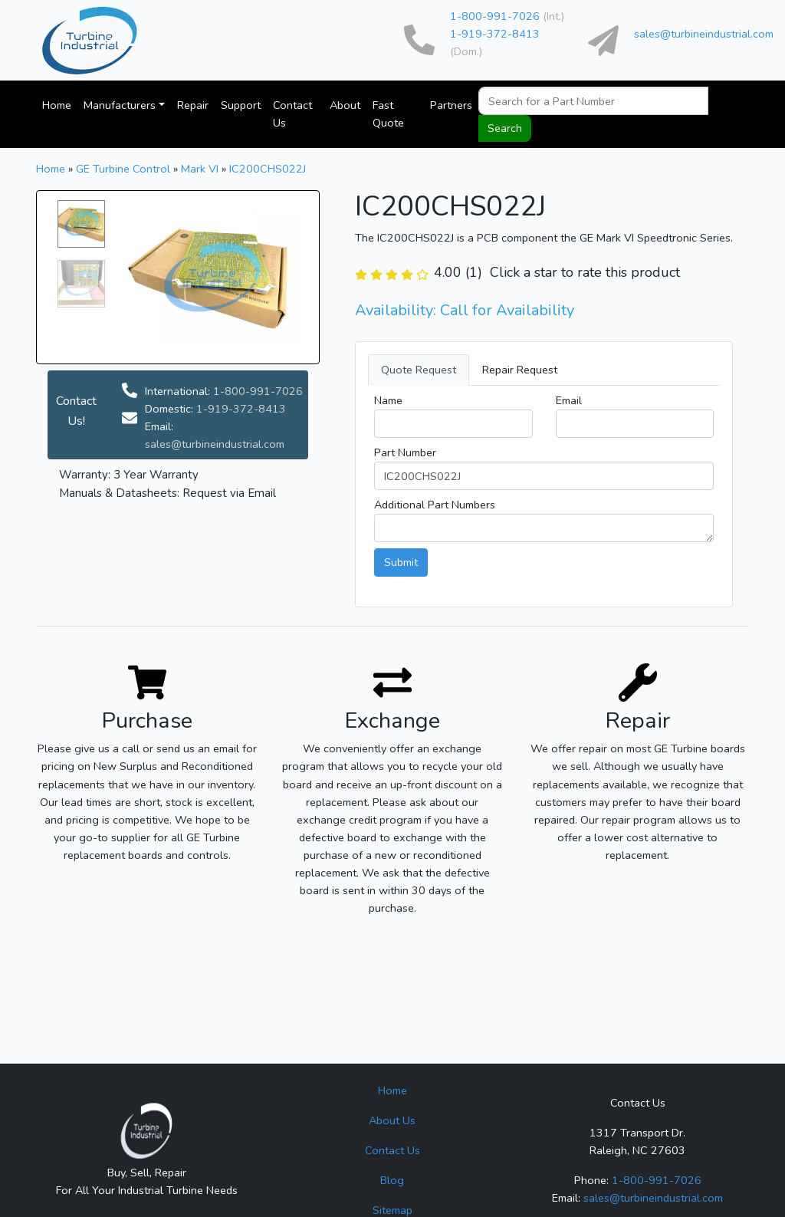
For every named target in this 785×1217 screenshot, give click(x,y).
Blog (392, 1180)
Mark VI (199, 168)
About (345, 105)
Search (505, 128)
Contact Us (292, 113)
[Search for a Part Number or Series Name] (593, 101)
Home (56, 105)
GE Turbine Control (123, 168)
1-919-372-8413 (495, 33)
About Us (392, 1120)
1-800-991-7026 (495, 16)
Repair (193, 105)
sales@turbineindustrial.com (704, 33)
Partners (451, 105)
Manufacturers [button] (120, 105)
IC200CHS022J (267, 168)
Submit (401, 562)
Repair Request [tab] (519, 369)
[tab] (544, 370)
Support (241, 105)
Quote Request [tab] (418, 369)
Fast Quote (388, 113)
